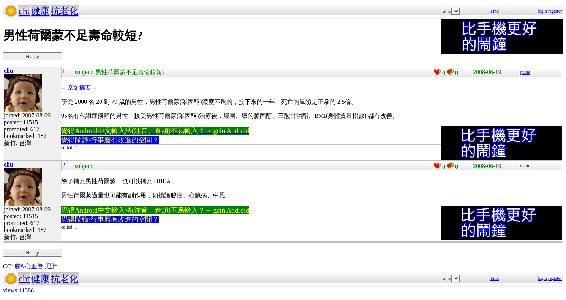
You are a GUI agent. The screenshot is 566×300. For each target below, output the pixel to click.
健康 (40, 11)
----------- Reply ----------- (32, 56)
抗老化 (64, 11)
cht (24, 11)
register (555, 11)
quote (525, 72)
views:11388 (18, 290)
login (542, 11)
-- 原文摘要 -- (78, 87)
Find (494, 11)
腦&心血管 (28, 266)
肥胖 (51, 266)
